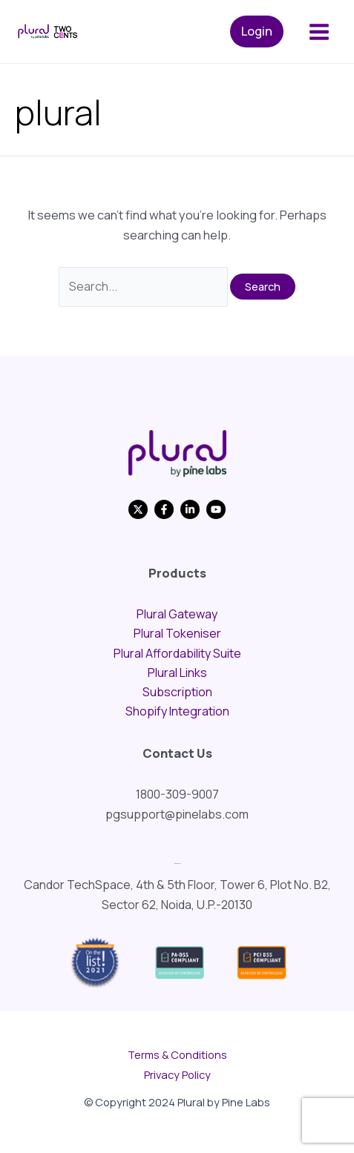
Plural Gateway (177, 614)
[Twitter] (138, 509)
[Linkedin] (190, 509)
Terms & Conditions (177, 1054)
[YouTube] (216, 509)
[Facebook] (164, 509)
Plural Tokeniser (177, 633)
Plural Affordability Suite (177, 653)
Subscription (177, 692)
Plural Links (177, 672)
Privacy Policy (177, 1074)
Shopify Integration (177, 711)
